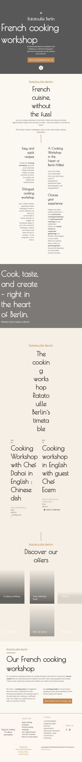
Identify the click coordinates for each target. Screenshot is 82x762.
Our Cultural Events (29, 732)
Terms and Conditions (23, 749)
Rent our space (40, 631)
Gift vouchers (66, 631)
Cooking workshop (11, 596)
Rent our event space (30, 737)
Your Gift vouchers (28, 734)
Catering (65, 596)
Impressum (23, 747)
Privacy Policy (23, 752)
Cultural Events (9, 631)
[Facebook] (66, 730)
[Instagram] (70, 730)
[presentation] (11, 517)
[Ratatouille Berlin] (41, 4)
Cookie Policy (23, 754)
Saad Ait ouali (46, 749)
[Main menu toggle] (41, 13)
